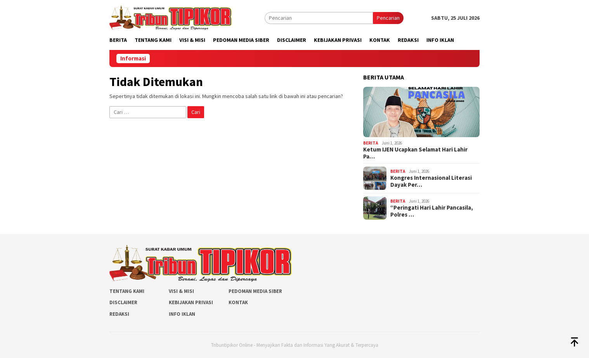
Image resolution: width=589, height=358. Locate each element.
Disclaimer (123, 302)
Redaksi (119, 314)
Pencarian (388, 17)
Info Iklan (182, 314)
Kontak (238, 302)
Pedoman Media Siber (255, 291)
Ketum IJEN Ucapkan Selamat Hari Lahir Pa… (415, 153)
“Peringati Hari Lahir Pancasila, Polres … (431, 211)
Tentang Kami (126, 291)
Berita (370, 143)
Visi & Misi (181, 291)
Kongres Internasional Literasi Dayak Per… (431, 181)
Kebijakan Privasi (191, 302)
